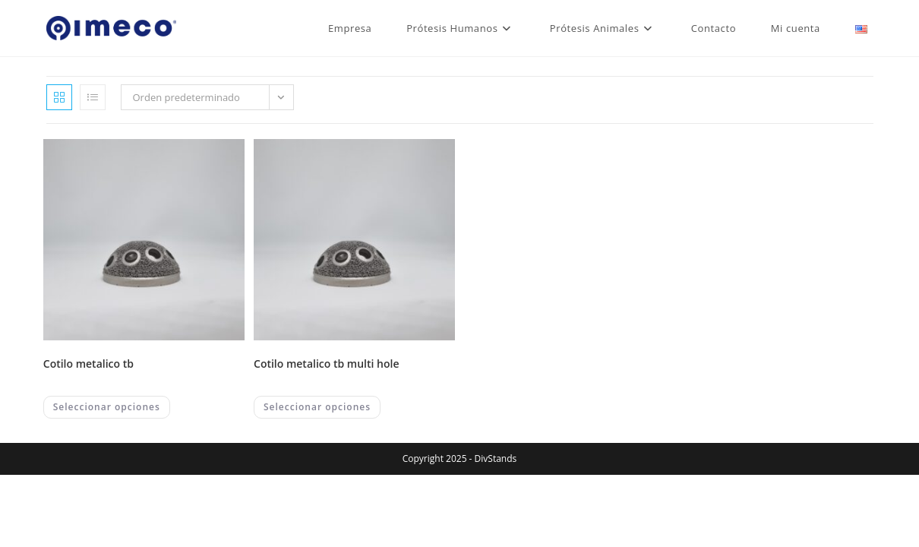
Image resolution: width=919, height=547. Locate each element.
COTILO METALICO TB (88, 363)
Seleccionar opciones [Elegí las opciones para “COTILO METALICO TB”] (106, 406)
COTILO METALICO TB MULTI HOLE (326, 363)
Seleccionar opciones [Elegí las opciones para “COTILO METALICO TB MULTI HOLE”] (317, 406)
